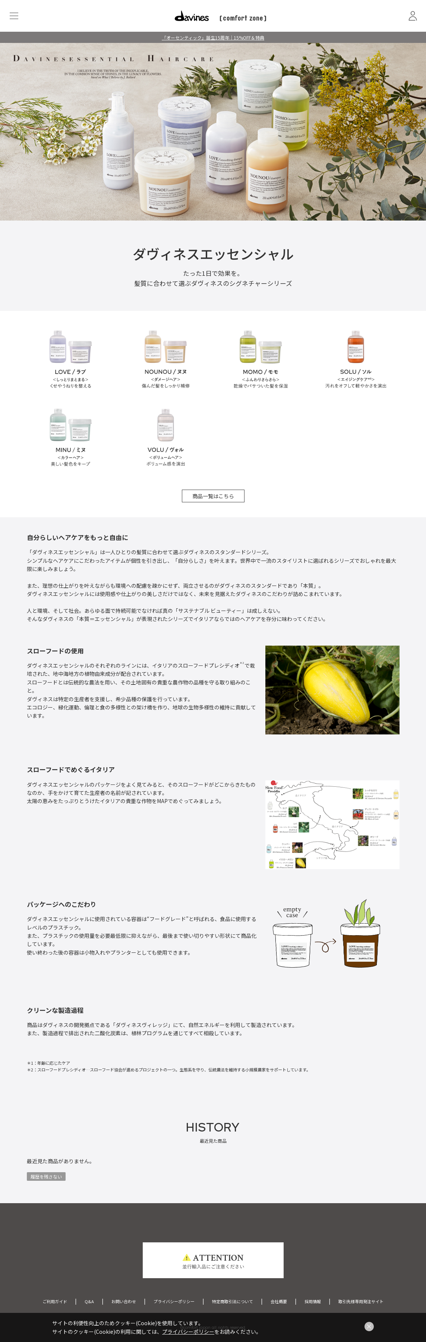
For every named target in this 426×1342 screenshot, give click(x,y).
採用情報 (312, 1301)
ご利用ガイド (54, 1301)
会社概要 (279, 1301)
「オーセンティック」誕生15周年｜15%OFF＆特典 (213, 37)
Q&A (89, 1301)
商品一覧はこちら (213, 496)
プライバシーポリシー (174, 1301)
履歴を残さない (46, 1176)
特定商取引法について (232, 1301)
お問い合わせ (123, 1301)
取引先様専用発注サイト (361, 1301)
